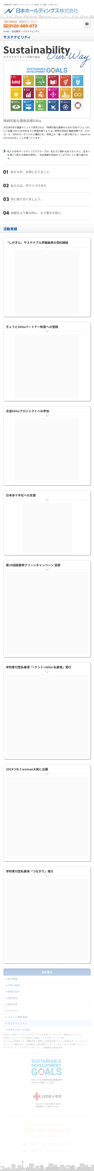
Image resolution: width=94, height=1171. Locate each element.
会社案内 (30, 1044)
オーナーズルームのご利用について (66, 1044)
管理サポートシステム (75, 1041)
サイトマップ (9, 1047)
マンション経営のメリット (66, 1034)
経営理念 (12, 998)
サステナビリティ (17, 1023)
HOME (6, 31)
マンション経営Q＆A (13, 1044)
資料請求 (42, 1044)
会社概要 (12, 978)
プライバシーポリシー (29, 1047)
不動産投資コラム (53, 1041)
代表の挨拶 (14, 985)
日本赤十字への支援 (19, 1029)
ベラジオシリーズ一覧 (53, 1037)
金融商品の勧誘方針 (53, 1047)
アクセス (12, 1010)
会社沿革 (12, 1004)
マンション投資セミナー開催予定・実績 (22, 1041)
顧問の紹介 (14, 991)
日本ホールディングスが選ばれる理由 (21, 1037)
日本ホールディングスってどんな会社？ (31, 1034)
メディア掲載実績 (17, 1017)
